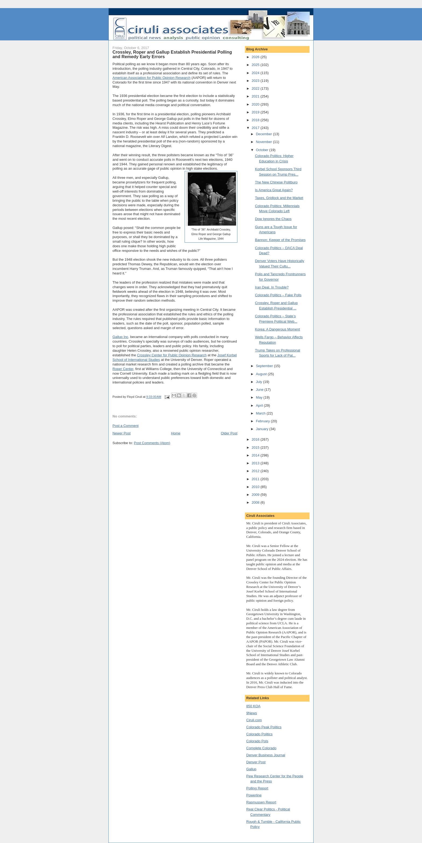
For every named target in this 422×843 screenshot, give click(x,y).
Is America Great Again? (274, 190)
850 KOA (253, 706)
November (264, 142)
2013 (256, 463)
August (262, 374)
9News (251, 713)
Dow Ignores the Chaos (273, 219)
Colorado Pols (257, 741)
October (262, 150)
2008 (256, 502)
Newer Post (121, 433)
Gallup (251, 769)
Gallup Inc (120, 337)
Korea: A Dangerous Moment (277, 329)
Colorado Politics (259, 734)
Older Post (229, 433)
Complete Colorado (261, 748)
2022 (256, 88)
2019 (256, 112)
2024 (256, 73)
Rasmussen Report (261, 802)
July (259, 382)
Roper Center (122, 369)
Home (176, 433)
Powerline (254, 795)
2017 (256, 128)
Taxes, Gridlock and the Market (279, 198)
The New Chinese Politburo (276, 182)
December (264, 134)
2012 (256, 471)
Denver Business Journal (265, 755)
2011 (256, 479)
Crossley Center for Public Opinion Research (172, 355)
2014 (256, 455)
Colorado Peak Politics (264, 727)
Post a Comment (125, 426)
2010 (256, 487)
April (260, 405)
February (263, 421)
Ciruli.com (254, 720)
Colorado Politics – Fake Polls (278, 295)
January (262, 429)
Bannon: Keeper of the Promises (280, 240)
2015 (256, 447)
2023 (256, 81)
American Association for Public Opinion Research (151, 78)
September (265, 366)
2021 (256, 96)
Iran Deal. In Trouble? (272, 287)
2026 (256, 57)
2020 (256, 104)
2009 (256, 495)
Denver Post (256, 762)
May (259, 397)
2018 (256, 120)
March (261, 413)
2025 (256, 65)
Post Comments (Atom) (152, 443)
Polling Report (257, 788)
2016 (256, 439)
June (260, 390)
